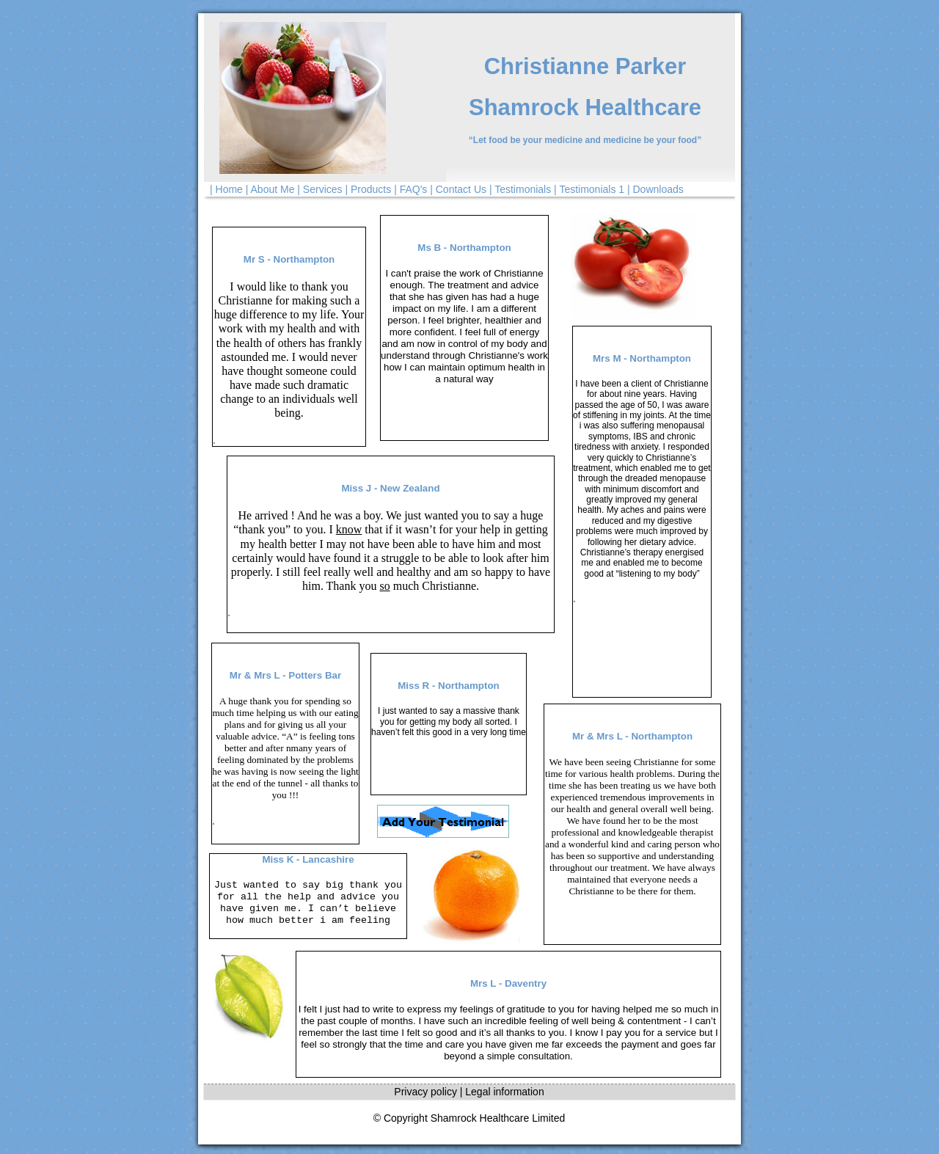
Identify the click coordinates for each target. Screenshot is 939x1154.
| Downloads (655, 189)
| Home (226, 189)
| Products (368, 189)
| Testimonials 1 (589, 189)
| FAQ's (410, 189)
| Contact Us (458, 189)
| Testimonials (520, 189)
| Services (319, 189)
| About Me (270, 189)
